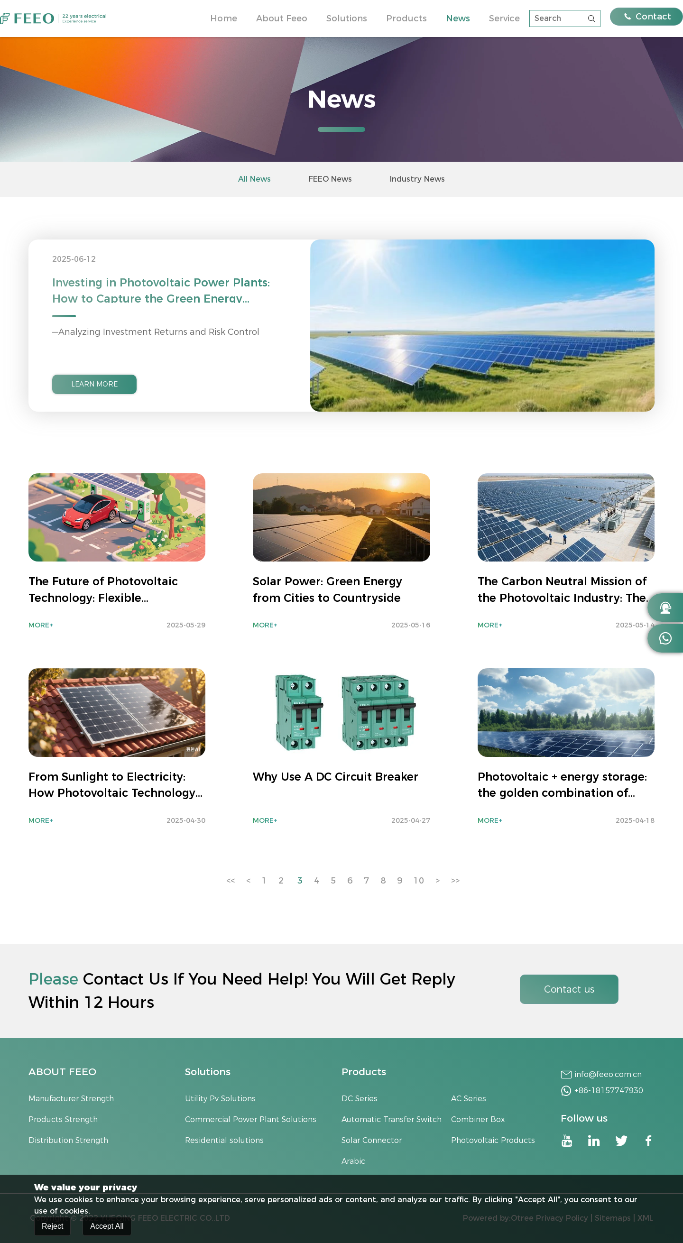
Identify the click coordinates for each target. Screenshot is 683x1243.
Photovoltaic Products (493, 1140)
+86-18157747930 (608, 1090)
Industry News (417, 179)
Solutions (346, 18)
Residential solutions (224, 1140)
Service (504, 18)
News (458, 18)
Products (406, 18)
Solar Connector (372, 1140)
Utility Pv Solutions (220, 1098)
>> (455, 880)
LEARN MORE (94, 384)
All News (254, 179)
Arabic (353, 1161)
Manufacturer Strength (71, 1098)
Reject (52, 1228)
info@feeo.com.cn (608, 1074)
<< (230, 880)
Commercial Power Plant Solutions (250, 1119)
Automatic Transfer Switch (392, 1119)
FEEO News (330, 179)
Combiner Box (478, 1119)
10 (419, 880)
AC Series (468, 1098)
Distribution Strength (68, 1140)
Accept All (106, 1228)
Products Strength (63, 1119)
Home (223, 18)
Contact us (569, 989)
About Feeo (281, 18)
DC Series (360, 1098)
